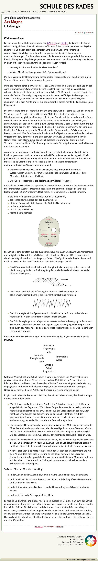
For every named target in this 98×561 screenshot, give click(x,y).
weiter (88, 32)
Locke (64, 43)
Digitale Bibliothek (13, 12)
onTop (92, 559)
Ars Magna (61, 12)
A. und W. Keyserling (47, 12)
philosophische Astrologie (17, 158)
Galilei (51, 43)
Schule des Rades (29, 12)
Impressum (85, 559)
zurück (80, 32)
